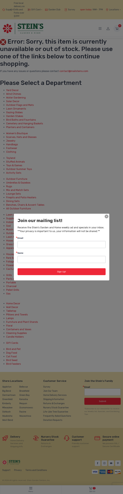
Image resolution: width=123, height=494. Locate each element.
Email (20, 238)
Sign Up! (61, 271)
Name (20, 253)
